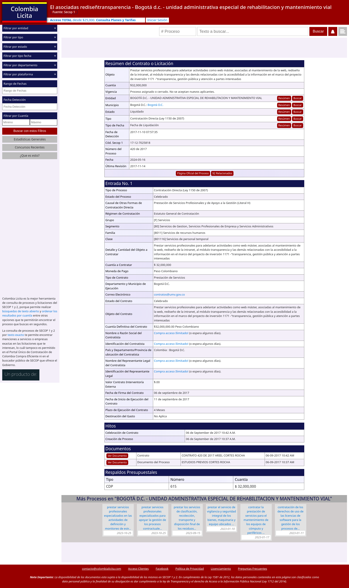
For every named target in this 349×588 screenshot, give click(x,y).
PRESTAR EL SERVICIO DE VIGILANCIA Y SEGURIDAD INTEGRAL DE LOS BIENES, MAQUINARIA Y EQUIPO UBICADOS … (221, 515)
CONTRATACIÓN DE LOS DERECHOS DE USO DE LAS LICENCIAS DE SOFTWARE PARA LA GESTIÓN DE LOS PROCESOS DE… (290, 517)
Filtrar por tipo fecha (17, 56)
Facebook (162, 569)
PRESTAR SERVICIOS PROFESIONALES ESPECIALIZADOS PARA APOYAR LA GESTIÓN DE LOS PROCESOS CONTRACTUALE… (152, 517)
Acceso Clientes (138, 569)
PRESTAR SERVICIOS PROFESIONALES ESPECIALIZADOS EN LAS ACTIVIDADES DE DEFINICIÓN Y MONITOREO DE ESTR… (118, 517)
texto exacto (16, 335)
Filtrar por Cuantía (16, 116)
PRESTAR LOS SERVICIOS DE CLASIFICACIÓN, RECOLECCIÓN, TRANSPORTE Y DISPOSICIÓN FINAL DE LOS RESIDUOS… (187, 517)
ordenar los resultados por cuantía (29, 313)
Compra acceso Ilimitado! (171, 333)
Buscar (297, 98)
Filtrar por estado (15, 47)
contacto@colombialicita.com (101, 569)
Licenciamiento (221, 569)
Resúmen (284, 98)
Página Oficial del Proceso (193, 173)
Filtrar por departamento (20, 65)
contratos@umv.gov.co (169, 294)
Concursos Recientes (30, 147)
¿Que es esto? (29, 155)
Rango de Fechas (15, 84)
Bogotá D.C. (155, 105)
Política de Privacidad (189, 569)
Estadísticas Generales (30, 139)
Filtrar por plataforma (18, 74)
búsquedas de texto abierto (20, 311)
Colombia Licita (24, 12)
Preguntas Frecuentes (252, 569)
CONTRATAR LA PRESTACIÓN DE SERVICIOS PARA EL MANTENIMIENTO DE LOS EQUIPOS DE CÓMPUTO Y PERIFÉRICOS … (255, 520)
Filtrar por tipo (13, 37)
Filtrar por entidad (16, 28)
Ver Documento (117, 455)
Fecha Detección (15, 100)
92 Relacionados (222, 173)
